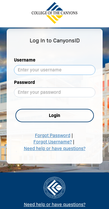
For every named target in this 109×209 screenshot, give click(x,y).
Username (24, 60)
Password (24, 82)
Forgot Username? (52, 142)
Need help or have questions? (54, 148)
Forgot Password (52, 135)
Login (54, 115)
